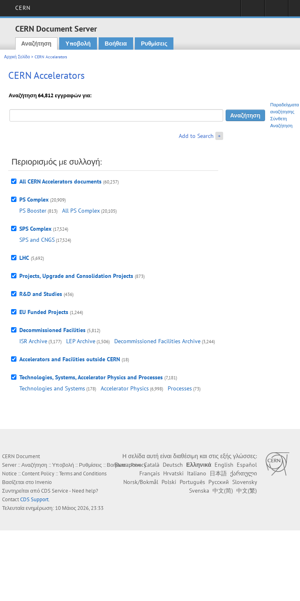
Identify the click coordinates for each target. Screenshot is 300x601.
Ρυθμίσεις (154, 43)
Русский (218, 482)
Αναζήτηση (36, 43)
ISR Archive (33, 341)
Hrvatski (173, 473)
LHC (24, 258)
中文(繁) (246, 490)
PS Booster (32, 210)
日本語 (218, 473)
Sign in (252, 10)
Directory (276, 10)
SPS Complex (35, 228)
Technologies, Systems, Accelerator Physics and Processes (91, 377)
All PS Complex (81, 210)
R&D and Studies (40, 294)
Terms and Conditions (82, 473)
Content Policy (38, 473)
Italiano (196, 473)
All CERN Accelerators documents (60, 181)
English (224, 464)
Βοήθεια (116, 43)
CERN (22, 7)
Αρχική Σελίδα (17, 57)
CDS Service (54, 490)
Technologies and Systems (52, 388)
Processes (180, 388)
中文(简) (222, 490)
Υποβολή (77, 43)
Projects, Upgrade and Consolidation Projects (76, 276)
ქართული (243, 473)
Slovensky (244, 482)
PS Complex (33, 199)
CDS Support (34, 499)
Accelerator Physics (125, 388)
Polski (169, 482)
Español (247, 464)
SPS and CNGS (37, 239)
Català (151, 464)
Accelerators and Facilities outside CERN (69, 359)
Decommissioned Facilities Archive (157, 341)
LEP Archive (80, 341)
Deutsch (173, 464)
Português (192, 482)
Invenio (43, 482)
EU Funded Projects (43, 312)
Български (128, 464)
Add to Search (196, 136)
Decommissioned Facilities (52, 330)
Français (149, 473)
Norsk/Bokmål (140, 482)
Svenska (199, 490)
